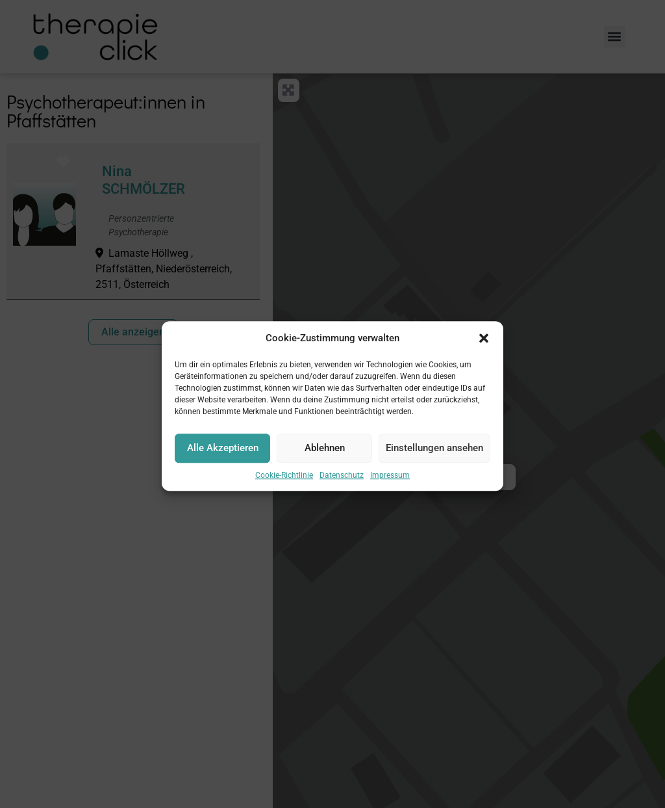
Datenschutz (342, 483)
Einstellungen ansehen (434, 456)
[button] (483, 346)
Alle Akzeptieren (222, 456)
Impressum (390, 483)
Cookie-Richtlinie (284, 483)
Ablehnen (325, 456)
